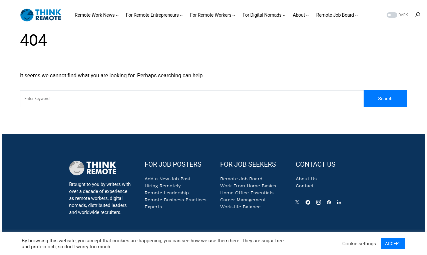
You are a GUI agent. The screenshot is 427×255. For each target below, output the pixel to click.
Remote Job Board (241, 178)
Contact (305, 185)
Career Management (243, 199)
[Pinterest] (330, 204)
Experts (153, 206)
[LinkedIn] (340, 204)
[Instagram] (320, 204)
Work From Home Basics (248, 185)
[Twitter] (298, 204)
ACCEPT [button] (393, 243)
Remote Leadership (167, 192)
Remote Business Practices (175, 199)
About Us (306, 178)
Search (385, 98)
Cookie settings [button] (359, 244)
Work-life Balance (240, 206)
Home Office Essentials (247, 192)
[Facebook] (309, 204)
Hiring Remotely (163, 185)
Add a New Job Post (168, 178)
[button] (396, 15)
